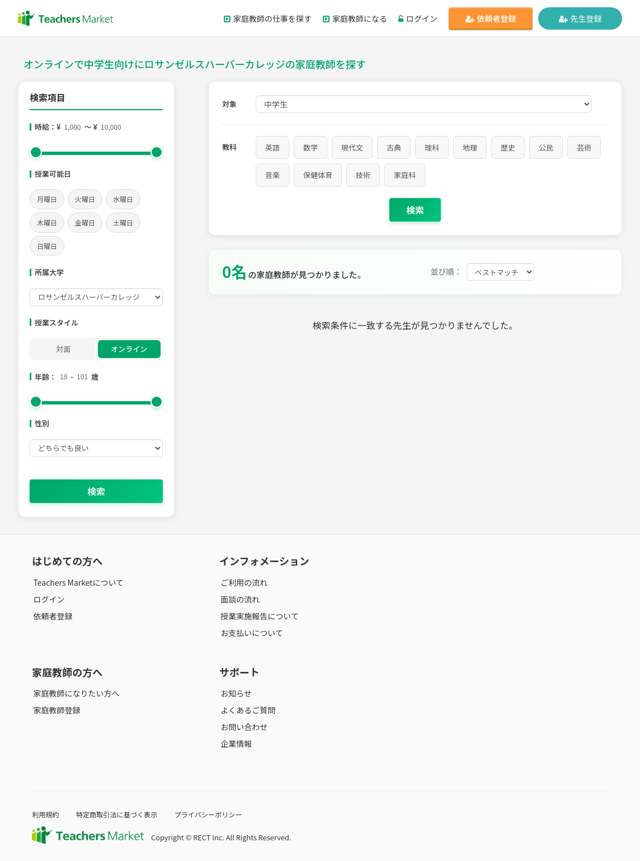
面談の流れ (238, 599)
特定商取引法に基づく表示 (120, 814)
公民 (546, 147)
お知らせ (235, 693)
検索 (96, 491)
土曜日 (123, 222)
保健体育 (317, 175)
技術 (363, 175)
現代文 (352, 147)
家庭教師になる (355, 18)
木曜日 (47, 222)
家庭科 (405, 175)
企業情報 (235, 743)
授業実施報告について (258, 616)
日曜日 (47, 246)
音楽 (272, 175)
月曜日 (47, 199)
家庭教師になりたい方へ (75, 693)
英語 (272, 147)
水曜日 (123, 199)
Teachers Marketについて (77, 582)
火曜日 (85, 199)
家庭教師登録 (55, 710)
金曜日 (85, 222)
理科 (432, 147)
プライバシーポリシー (216, 814)
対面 (63, 349)
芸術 (584, 147)
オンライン (129, 349)
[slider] (36, 152)
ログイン (417, 18)
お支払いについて (250, 632)
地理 (470, 147)
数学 (310, 147)
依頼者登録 (490, 18)
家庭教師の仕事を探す (268, 18)
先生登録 (580, 18)
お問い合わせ (242, 726)
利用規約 (46, 814)
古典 (394, 147)
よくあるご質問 (246, 710)
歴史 (508, 147)
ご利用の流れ (242, 582)
